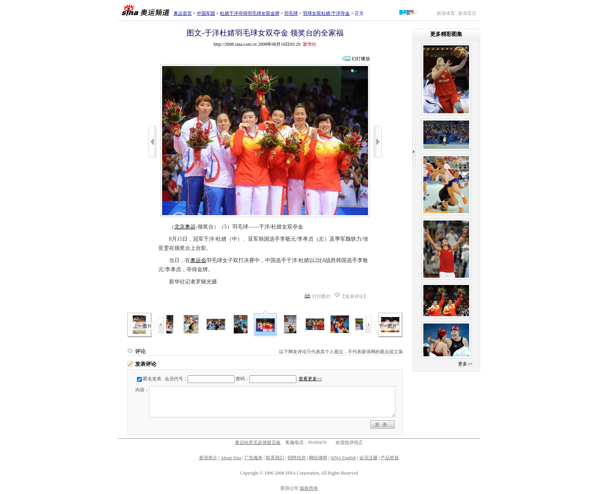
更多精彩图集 (446, 34)
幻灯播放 (361, 58)
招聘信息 (297, 457)
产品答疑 (390, 457)
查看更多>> (310, 378)
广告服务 (253, 457)
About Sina (230, 457)
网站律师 (318, 457)
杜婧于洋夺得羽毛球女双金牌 (250, 13)
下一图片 (387, 326)
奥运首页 (183, 13)
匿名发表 (152, 378)
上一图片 (142, 326)
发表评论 (354, 296)
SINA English (343, 457)
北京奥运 (185, 227)
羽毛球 (291, 13)
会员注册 (368, 457)
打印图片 (321, 296)
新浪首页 (467, 13)
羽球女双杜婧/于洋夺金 (326, 13)
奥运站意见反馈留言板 (258, 442)
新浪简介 (208, 457)
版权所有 (309, 488)
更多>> (465, 364)
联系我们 (275, 457)
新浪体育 (446, 13)
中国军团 (206, 13)
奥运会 (198, 260)
